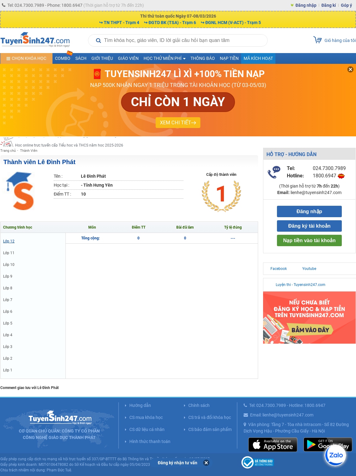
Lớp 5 (7, 323)
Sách (80, 58)
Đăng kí (328, 5)
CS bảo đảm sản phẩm (210, 429)
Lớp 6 (7, 311)
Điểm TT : (62, 194)
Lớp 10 (9, 265)
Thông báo (203, 58)
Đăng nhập (305, 5)
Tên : (58, 176)
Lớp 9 (7, 276)
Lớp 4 (7, 335)
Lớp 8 (7, 288)
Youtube (309, 269)
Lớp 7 (7, 300)
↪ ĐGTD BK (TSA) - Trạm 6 (170, 22)
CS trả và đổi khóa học (209, 417)
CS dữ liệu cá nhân (147, 429)
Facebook (278, 269)
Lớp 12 (9, 241)
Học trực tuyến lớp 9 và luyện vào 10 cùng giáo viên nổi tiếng (66, 142)
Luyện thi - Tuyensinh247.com (300, 285)
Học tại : (61, 185)
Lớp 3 (7, 347)
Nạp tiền (229, 58)
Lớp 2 (7, 358)
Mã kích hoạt (258, 58)
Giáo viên (128, 58)
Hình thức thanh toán (149, 441)
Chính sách (199, 405)
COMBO (64, 57)
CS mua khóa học (146, 417)
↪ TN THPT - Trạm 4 (119, 22)
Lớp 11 (9, 253)
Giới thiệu (102, 58)
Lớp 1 (7, 370)
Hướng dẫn (140, 405)
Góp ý (346, 5)
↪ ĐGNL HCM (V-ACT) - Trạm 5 (231, 22)
